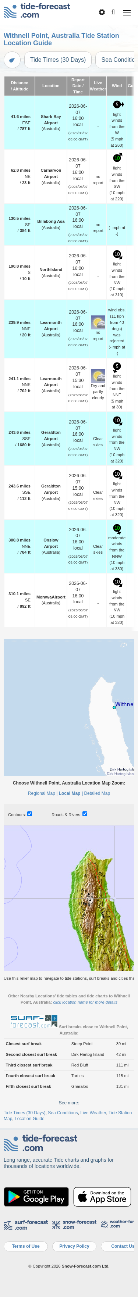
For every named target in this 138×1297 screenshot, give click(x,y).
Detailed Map (97, 793)
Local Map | (71, 793)
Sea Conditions (63, 1112)
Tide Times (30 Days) (58, 60)
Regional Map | (43, 793)
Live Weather (93, 1112)
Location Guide (30, 1118)
